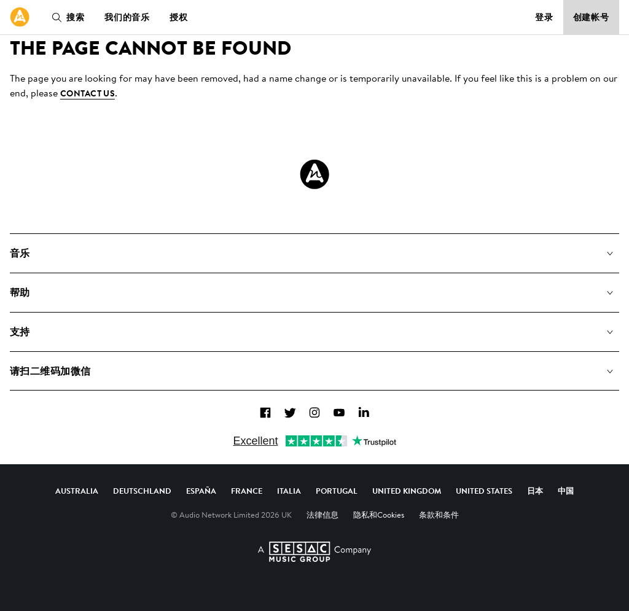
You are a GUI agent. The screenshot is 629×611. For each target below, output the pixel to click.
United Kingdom (406, 490)
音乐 (20, 253)
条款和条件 (439, 514)
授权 (179, 17)
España (201, 490)
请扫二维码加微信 (50, 371)
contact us (87, 93)
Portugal (336, 490)
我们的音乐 (127, 17)
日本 (535, 490)
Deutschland (142, 490)
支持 (20, 331)
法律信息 (322, 514)
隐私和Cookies (378, 514)
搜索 (66, 17)
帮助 (20, 292)
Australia (76, 490)
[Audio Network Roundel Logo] (314, 174)
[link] (19, 17)
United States (484, 490)
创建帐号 (591, 17)
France (246, 490)
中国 (566, 490)
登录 (544, 17)
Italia (289, 490)
